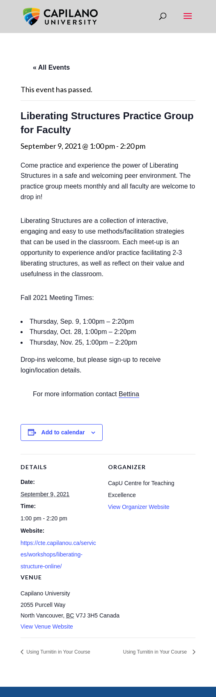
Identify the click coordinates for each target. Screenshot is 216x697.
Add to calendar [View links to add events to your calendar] (63, 432)
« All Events (51, 67)
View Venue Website (47, 626)
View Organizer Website (139, 507)
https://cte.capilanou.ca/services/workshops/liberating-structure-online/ (58, 555)
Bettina (129, 394)
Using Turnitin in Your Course (57, 652)
